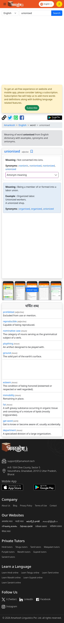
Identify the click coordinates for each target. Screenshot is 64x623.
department (9, 430)
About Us (6, 505)
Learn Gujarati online (33, 577)
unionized (10, 169)
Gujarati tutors (39, 551)
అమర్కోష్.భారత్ (32, 521)
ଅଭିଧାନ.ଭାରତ (41, 526)
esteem (7, 382)
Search (56, 13)
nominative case (12, 330)
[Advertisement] (32, 50)
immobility (8, 395)
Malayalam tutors (52, 547)
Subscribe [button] (32, 107)
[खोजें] (35, 13)
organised (24, 208)
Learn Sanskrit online (11, 582)
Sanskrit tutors (8, 557)
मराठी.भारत (19, 521)
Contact (53, 505)
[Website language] (46, 4)
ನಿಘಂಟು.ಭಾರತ (26, 526)
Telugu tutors (21, 547)
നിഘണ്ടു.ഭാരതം (9, 526)
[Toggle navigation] (5, 4)
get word (8, 420)
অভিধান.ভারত (56, 526)
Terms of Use (41, 505)
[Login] (59, 4)
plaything (8, 343)
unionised (12, 151)
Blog (15, 505)
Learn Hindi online (10, 572)
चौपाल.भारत (6, 531)
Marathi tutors (23, 551)
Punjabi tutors (8, 551)
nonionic (23, 165)
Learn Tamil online (50, 572)
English (22, 125)
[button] (6, 290)
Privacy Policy (26, 505)
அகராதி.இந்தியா (50, 521)
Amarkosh (9, 125)
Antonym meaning (17, 174)
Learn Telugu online (30, 572)
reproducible (10, 321)
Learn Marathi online (11, 577)
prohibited (8, 312)
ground (7, 353)
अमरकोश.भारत (7, 521)
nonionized (49, 165)
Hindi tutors (7, 547)
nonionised (36, 165)
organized (36, 208)
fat (4, 404)
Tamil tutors (35, 547)
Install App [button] (32, 289)
